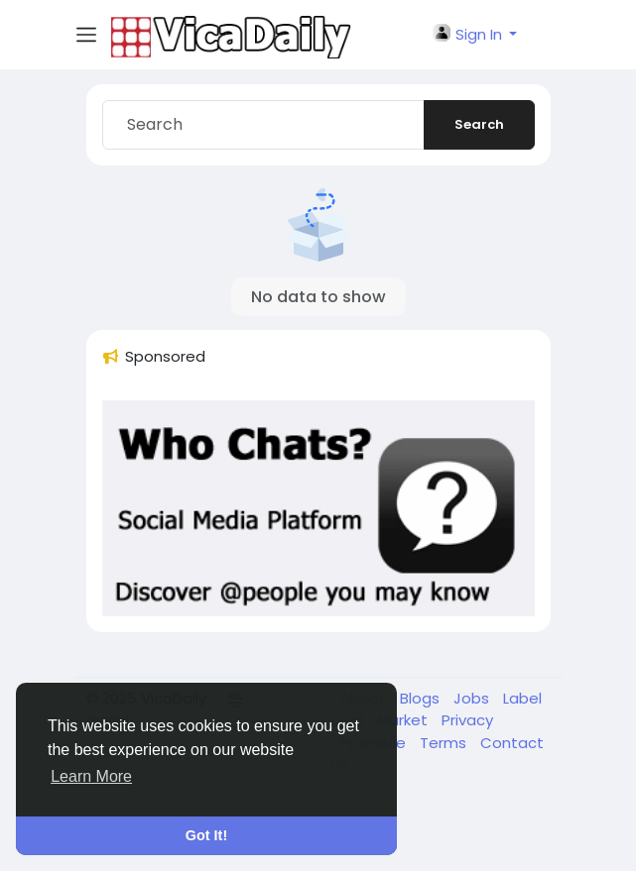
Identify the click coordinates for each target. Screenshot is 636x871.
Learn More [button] (91, 776)
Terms (445, 742)
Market (404, 719)
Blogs (422, 698)
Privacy (467, 719)
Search (479, 124)
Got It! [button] (206, 835)
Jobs (473, 698)
